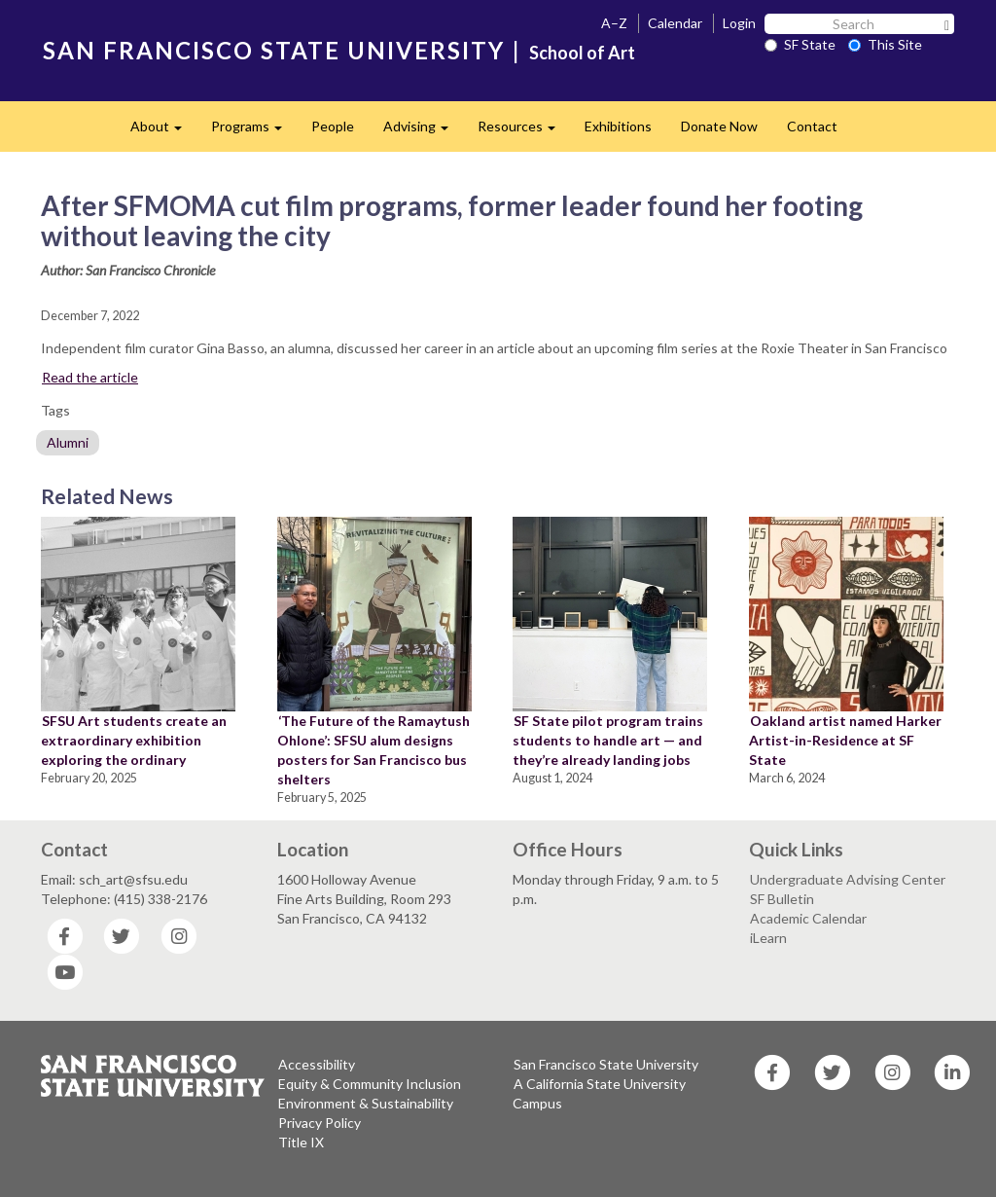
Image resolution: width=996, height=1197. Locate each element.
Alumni (68, 442)
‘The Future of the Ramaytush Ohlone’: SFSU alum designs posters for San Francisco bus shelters (373, 749)
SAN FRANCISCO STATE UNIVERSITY (274, 50)
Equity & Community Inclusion (369, 1083)
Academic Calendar (808, 918)
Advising (423, 132)
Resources (524, 132)
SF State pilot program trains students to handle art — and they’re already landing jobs (608, 740)
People (332, 126)
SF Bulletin (782, 898)
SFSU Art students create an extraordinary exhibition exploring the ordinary (134, 740)
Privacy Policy (319, 1122)
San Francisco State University (606, 1064)
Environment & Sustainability (365, 1103)
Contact (812, 126)
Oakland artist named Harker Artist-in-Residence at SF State (845, 740)
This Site (885, 44)
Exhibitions (618, 126)
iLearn (768, 937)
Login (739, 23)
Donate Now (719, 126)
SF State (800, 44)
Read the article (90, 377)
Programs (254, 132)
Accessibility (316, 1064)
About (163, 132)
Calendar (675, 23)
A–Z (614, 23)
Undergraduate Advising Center (847, 879)
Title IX (301, 1142)
